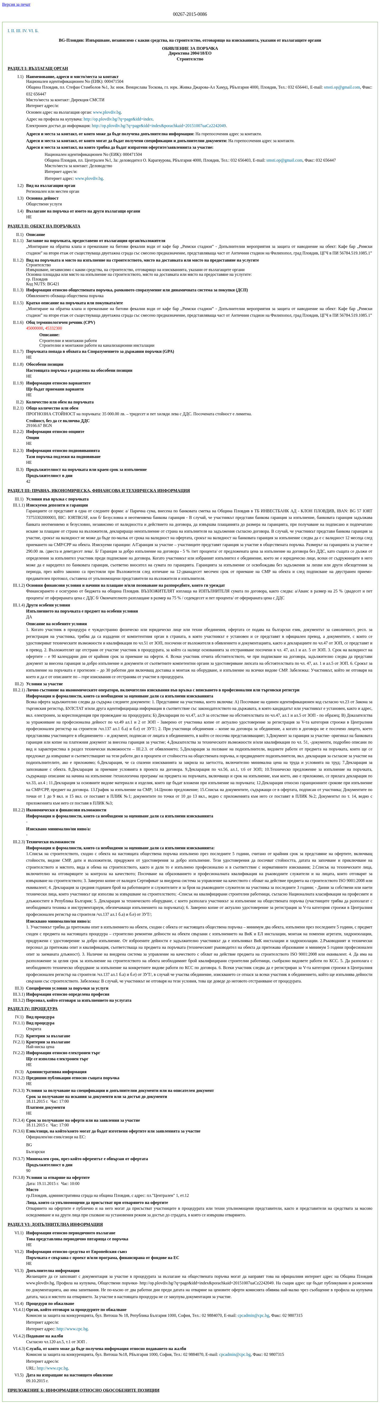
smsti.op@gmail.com (342, 87)
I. (9, 30)
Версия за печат (16, 4)
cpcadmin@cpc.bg (253, 1315)
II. (13, 30)
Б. (37, 30)
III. (18, 30)
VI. (31, 30)
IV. (24, 30)
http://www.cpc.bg (72, 1329)
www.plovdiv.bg (107, 112)
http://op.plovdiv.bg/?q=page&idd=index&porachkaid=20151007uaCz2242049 (159, 125)
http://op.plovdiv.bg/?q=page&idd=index (118, 119)
